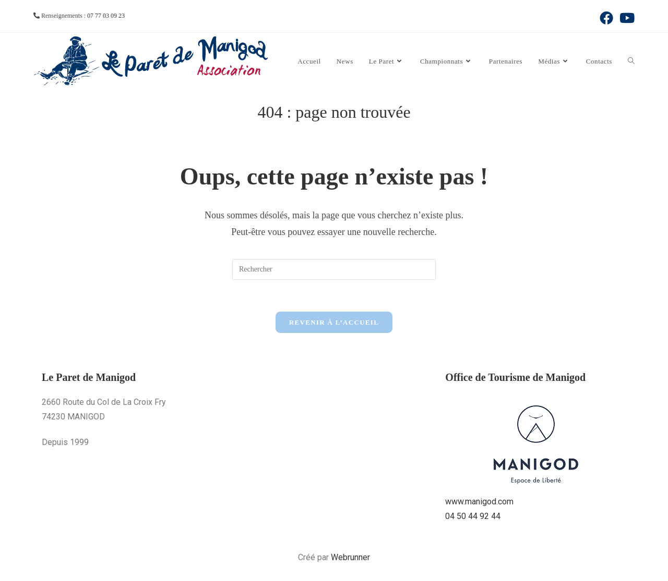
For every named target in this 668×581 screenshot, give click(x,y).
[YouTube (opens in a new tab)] (625, 17)
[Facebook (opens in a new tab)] (606, 17)
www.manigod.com (479, 501)
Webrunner (350, 557)
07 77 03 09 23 (106, 15)
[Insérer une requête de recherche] (334, 269)
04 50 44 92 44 (472, 516)
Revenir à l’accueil (334, 322)
